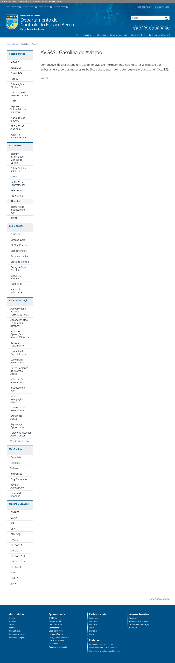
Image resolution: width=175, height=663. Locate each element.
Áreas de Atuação (19, 300)
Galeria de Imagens (17, 637)
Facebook (93, 621)
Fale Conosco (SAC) (158, 35)
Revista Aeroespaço (17, 634)
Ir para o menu (30, 7)
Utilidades (15, 145)
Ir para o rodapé (61, 7)
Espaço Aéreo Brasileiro (59, 637)
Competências (55, 628)
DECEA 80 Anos (55, 624)
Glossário (87, 35)
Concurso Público (56, 640)
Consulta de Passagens (139, 621)
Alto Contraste (144, 7)
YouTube (93, 624)
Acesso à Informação (58, 647)
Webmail (133, 618)
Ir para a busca (46, 7)
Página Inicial (13, 44)
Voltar (44, 78)
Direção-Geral (55, 621)
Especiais (12, 618)
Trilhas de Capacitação (139, 624)
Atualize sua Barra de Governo (46, 1)
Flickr (91, 628)
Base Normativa (56, 631)
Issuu (91, 634)
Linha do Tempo (56, 634)
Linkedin (93, 631)
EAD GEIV (133, 628)
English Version (162, 7)
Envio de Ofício (138, 35)
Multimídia (15, 449)
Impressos (13, 628)
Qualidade (53, 643)
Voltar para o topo (159, 599)
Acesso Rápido (17, 54)
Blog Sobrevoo (15, 631)
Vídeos (12, 624)
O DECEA (53, 618)
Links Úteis (101, 35)
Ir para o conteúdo (14, 7)
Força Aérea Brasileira (32, 29)
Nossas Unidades (19, 504)
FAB (76, 35)
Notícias (12, 621)
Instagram (93, 618)
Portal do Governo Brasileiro (15, 1)
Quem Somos (16, 226)
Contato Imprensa (118, 35)
